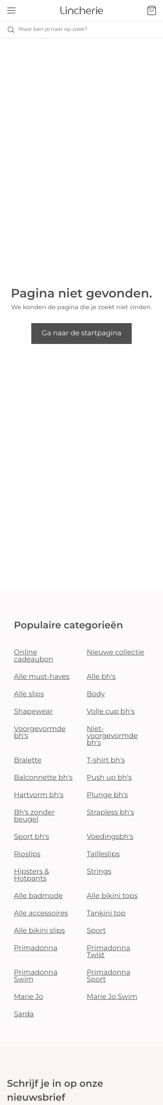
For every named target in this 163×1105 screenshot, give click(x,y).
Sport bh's (31, 837)
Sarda (24, 1014)
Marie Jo (28, 997)
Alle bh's (101, 677)
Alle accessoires (41, 913)
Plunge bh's (107, 795)
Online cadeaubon (33, 656)
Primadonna (35, 948)
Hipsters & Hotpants (31, 875)
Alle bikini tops (112, 896)
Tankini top (106, 913)
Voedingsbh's (110, 837)
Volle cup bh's (111, 712)
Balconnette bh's (43, 778)
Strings (99, 872)
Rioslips (27, 854)
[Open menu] (11, 10)
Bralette (27, 760)
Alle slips (29, 694)
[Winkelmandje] (151, 10)
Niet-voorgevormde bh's (112, 736)
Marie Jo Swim (112, 997)
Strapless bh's (110, 812)
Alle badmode (38, 896)
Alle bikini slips (39, 931)
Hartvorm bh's (38, 795)
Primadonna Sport (108, 976)
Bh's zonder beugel (34, 816)
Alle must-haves (42, 677)
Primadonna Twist (108, 951)
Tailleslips (103, 854)
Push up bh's (109, 778)
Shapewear (33, 712)
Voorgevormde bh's (40, 732)
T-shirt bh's (106, 760)
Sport (96, 931)
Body (96, 694)
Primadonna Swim (35, 976)
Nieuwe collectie (115, 652)
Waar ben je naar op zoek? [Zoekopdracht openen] (47, 29)
